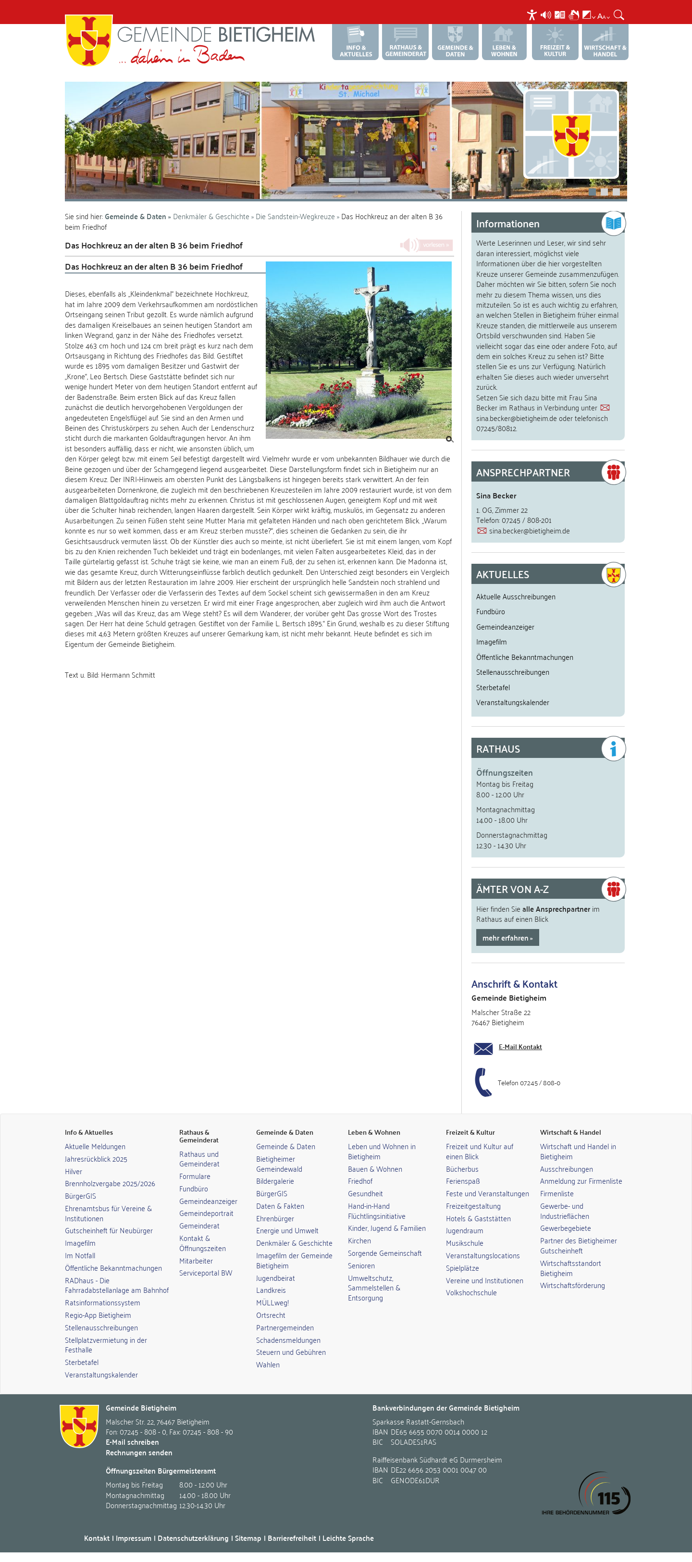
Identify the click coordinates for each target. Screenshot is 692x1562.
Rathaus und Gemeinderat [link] (199, 1158)
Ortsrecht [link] (270, 1314)
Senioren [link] (361, 1265)
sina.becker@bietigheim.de (516, 417)
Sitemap (248, 1538)
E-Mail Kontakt (520, 1046)
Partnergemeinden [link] (285, 1327)
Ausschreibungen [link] (566, 1168)
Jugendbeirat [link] (275, 1277)
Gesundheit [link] (365, 1193)
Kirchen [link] (359, 1240)
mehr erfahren (505, 937)
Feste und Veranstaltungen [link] (487, 1193)
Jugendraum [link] (464, 1230)
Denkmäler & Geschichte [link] (294, 1242)
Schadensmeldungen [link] (288, 1339)
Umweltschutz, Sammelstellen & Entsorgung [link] (374, 1287)
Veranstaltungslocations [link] (483, 1255)
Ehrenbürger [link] (275, 1218)
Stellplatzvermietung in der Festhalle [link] (106, 1344)
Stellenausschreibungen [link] (101, 1327)
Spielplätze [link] (462, 1267)
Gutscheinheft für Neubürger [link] (109, 1230)
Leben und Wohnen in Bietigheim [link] (382, 1151)
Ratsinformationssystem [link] (102, 1302)
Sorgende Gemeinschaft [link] (385, 1252)
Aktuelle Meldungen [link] (95, 1146)
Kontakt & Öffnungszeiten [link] (202, 1242)
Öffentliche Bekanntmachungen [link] (113, 1267)
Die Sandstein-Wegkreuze (296, 216)
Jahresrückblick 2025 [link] (96, 1158)
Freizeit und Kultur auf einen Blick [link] (479, 1151)
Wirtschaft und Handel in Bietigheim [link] (578, 1151)
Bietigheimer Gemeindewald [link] (279, 1163)
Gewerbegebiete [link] (565, 1227)
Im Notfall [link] (80, 1255)
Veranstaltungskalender (512, 701)
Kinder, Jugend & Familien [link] (387, 1227)
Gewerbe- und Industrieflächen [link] (564, 1210)
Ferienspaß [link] (463, 1180)
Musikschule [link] (464, 1242)
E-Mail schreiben (132, 1442)
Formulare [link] (194, 1175)
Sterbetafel (493, 687)
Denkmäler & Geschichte (211, 216)
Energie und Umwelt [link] (287, 1230)
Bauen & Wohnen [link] (375, 1168)
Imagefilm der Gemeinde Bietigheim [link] (294, 1260)
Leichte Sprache (348, 1538)
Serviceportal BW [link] (205, 1272)
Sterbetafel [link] (82, 1361)
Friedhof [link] (360, 1180)
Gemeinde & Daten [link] (285, 1146)
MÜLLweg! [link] (272, 1302)
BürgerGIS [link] (80, 1195)
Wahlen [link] (268, 1364)
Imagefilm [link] (80, 1242)
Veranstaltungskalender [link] (101, 1374)
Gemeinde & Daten (135, 216)
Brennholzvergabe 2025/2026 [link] (110, 1183)
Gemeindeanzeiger (505, 626)
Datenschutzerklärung (193, 1538)
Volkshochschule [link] (471, 1292)
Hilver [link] (73, 1171)
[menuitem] (533, 15)
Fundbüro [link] (193, 1188)
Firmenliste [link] (557, 1193)
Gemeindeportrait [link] (206, 1212)
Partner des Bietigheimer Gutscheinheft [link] (578, 1245)
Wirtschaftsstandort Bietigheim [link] (570, 1267)
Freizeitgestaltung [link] (473, 1205)
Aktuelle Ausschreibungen (516, 596)
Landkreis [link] (271, 1289)
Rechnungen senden (139, 1452)
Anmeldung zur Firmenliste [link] (581, 1180)
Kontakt (97, 1538)
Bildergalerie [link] (275, 1180)
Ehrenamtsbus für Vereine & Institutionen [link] (108, 1213)
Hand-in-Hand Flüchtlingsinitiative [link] (377, 1210)
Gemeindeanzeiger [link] (208, 1200)
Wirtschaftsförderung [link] (572, 1284)
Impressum (133, 1538)
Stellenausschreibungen (512, 671)
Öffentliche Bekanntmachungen (524, 656)
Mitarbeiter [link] (196, 1260)
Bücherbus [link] (462, 1168)
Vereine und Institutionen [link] (484, 1280)
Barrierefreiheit (292, 1538)
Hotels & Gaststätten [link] (478, 1218)
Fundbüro (490, 611)
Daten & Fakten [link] (280, 1205)
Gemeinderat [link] (199, 1225)
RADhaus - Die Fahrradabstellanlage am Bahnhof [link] (117, 1285)
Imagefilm (491, 641)
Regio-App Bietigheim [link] (98, 1314)
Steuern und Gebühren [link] (291, 1351)
